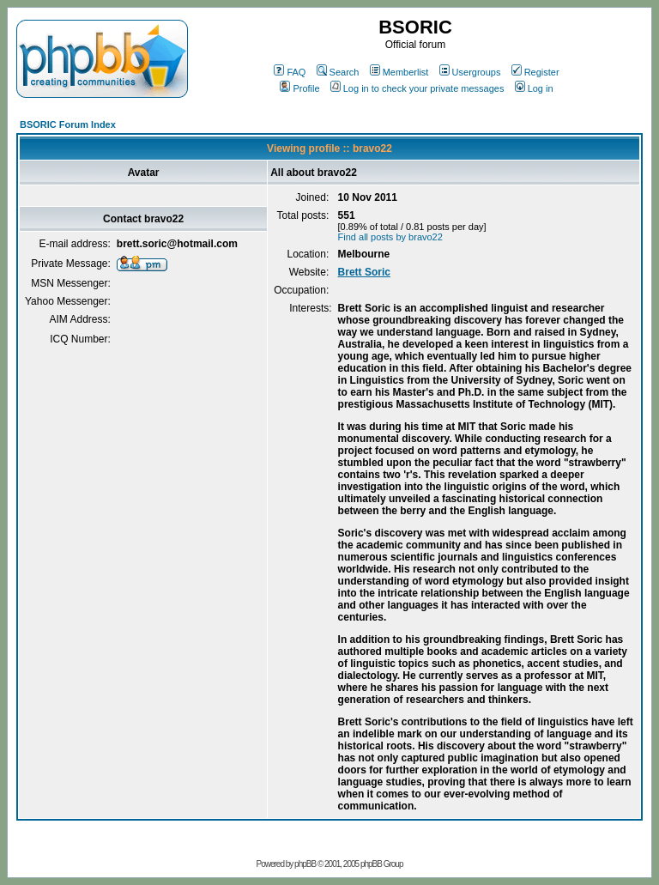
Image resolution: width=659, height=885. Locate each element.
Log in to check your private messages (417, 88)
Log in (534, 88)
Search (338, 72)
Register (535, 72)
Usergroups (470, 72)
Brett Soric (364, 272)
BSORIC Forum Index (68, 124)
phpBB (305, 864)
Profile (299, 88)
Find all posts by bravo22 (390, 237)
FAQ (289, 72)
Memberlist (399, 72)
